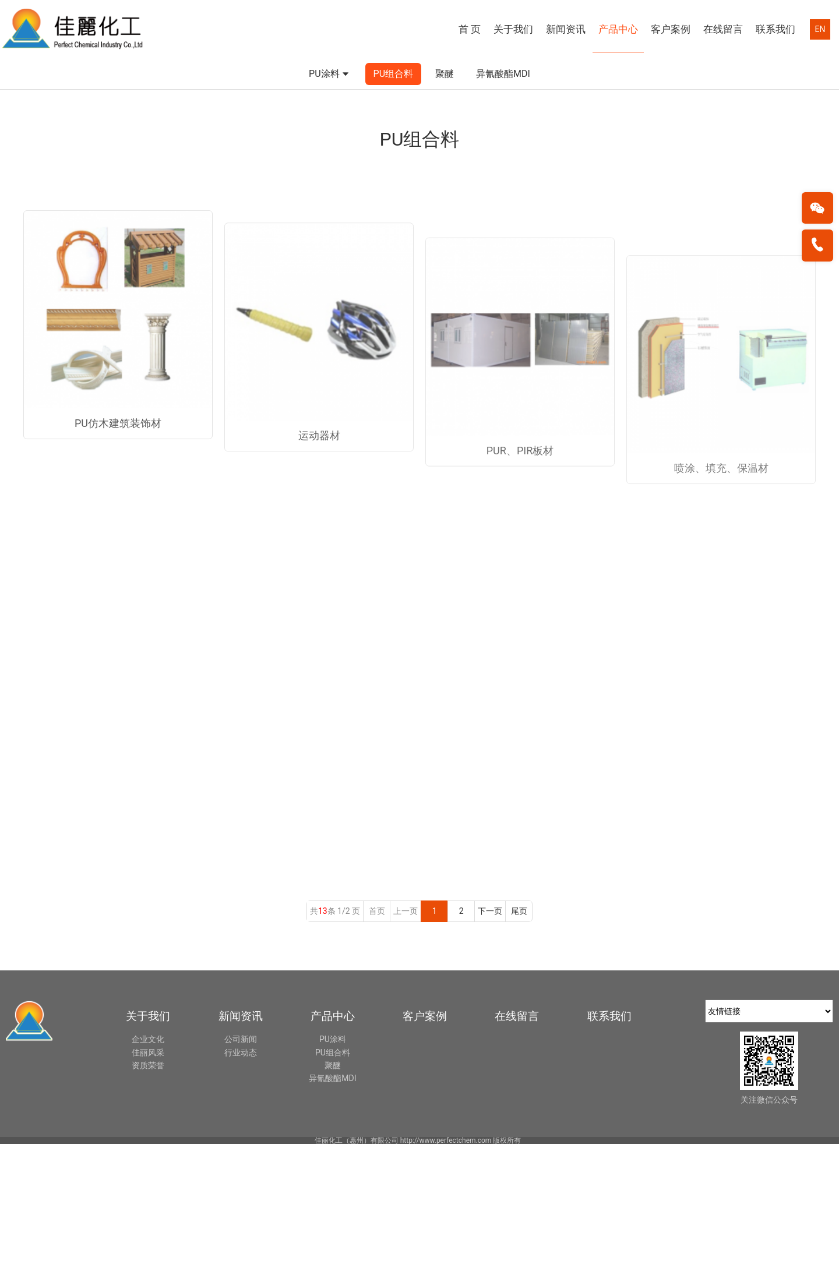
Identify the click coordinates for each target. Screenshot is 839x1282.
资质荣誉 (148, 1203)
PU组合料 (393, 204)
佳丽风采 (148, 1190)
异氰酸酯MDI (503, 204)
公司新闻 (240, 1177)
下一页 (490, 1049)
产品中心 (618, 29)
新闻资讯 (566, 29)
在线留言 (723, 29)
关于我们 (513, 29)
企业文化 (148, 1177)
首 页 (470, 29)
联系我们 (775, 29)
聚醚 (444, 204)
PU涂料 (330, 206)
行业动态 (240, 1190)
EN (820, 29)
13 (322, 1049)
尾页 (519, 1049)
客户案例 (670, 29)
